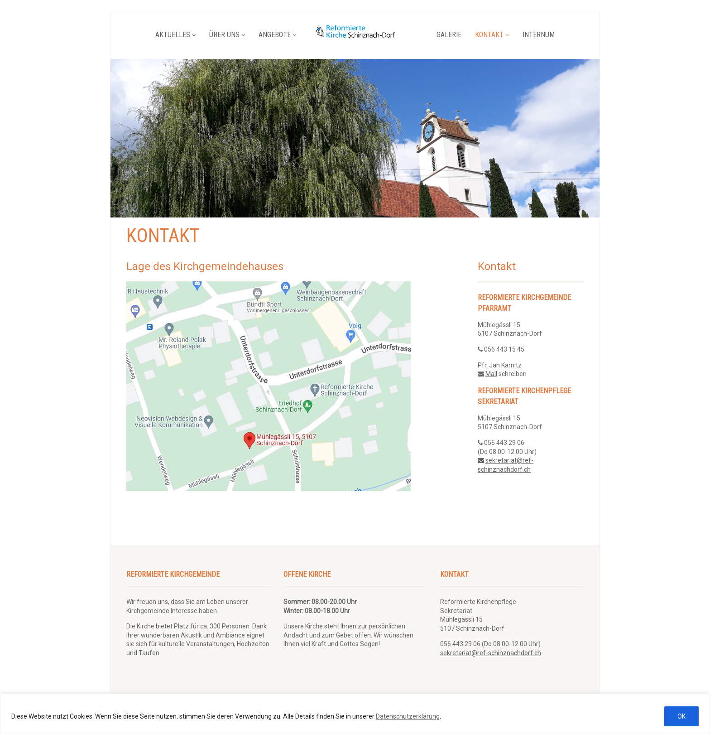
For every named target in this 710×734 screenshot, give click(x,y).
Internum (539, 34)
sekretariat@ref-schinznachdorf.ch (490, 653)
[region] (355, 714)
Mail (491, 373)
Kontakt (492, 34)
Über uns (227, 34)
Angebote (277, 34)
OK (681, 716)
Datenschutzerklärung (408, 716)
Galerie (449, 34)
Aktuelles (175, 34)
